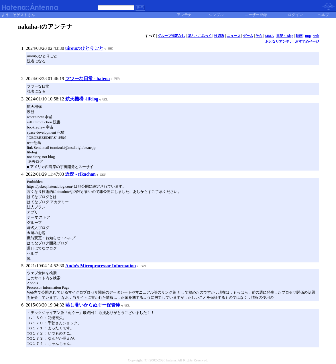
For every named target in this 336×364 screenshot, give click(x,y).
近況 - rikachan (80, 174)
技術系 (219, 36)
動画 (299, 36)
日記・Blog (284, 36)
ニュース (234, 36)
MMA (269, 36)
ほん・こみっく (200, 36)
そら (259, 36)
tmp (308, 36)
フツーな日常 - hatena (87, 78)
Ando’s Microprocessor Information (100, 265)
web (316, 36)
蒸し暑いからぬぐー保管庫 (92, 304)
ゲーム (248, 36)
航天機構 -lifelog (81, 98)
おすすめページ (307, 41)
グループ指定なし (171, 36)
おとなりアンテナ (279, 41)
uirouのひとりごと (84, 48)
